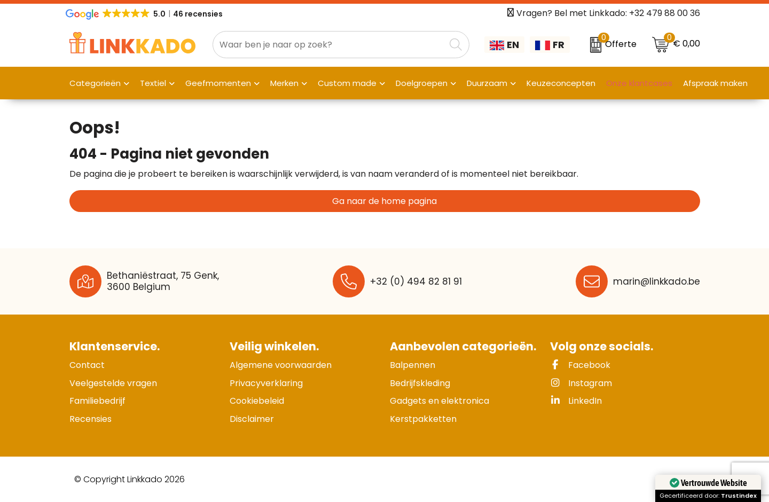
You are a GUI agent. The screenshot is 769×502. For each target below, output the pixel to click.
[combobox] (329, 45)
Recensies (90, 419)
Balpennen (412, 365)
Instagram (581, 383)
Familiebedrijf (97, 401)
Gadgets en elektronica (439, 401)
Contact (87, 365)
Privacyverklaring (266, 383)
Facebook (580, 365)
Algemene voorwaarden (281, 365)
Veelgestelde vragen (113, 383)
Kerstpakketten (423, 419)
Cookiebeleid (257, 401)
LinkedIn (576, 401)
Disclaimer (252, 419)
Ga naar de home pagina (384, 201)
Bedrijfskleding (420, 383)
